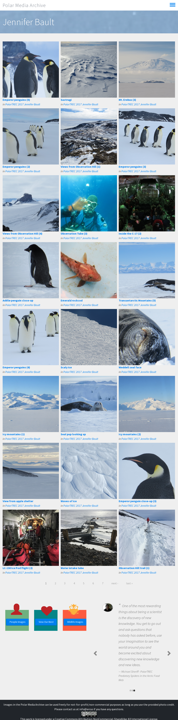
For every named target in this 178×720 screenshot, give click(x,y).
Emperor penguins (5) (16, 99)
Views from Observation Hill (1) (80, 166)
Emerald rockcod (71, 300)
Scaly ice (66, 367)
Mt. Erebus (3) (127, 99)
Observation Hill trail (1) (134, 568)
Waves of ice (69, 501)
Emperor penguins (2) (16, 166)
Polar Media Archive (24, 5)
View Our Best (46, 621)
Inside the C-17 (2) (130, 233)
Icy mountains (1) (14, 434)
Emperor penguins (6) (16, 367)
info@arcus (86, 709)
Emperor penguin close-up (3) (138, 501)
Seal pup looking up (73, 434)
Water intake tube (72, 568)
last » (129, 583)
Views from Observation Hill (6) (22, 233)
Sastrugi (66, 99)
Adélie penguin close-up (18, 300)
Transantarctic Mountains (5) (137, 300)
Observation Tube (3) (74, 233)
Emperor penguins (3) (132, 166)
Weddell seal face (130, 367)
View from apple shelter (18, 501)
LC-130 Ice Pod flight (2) (18, 568)
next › (114, 583)
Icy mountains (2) (130, 434)
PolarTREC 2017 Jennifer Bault (22, 104)
